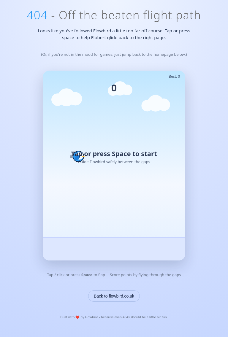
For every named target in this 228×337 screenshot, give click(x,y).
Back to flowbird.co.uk (114, 296)
